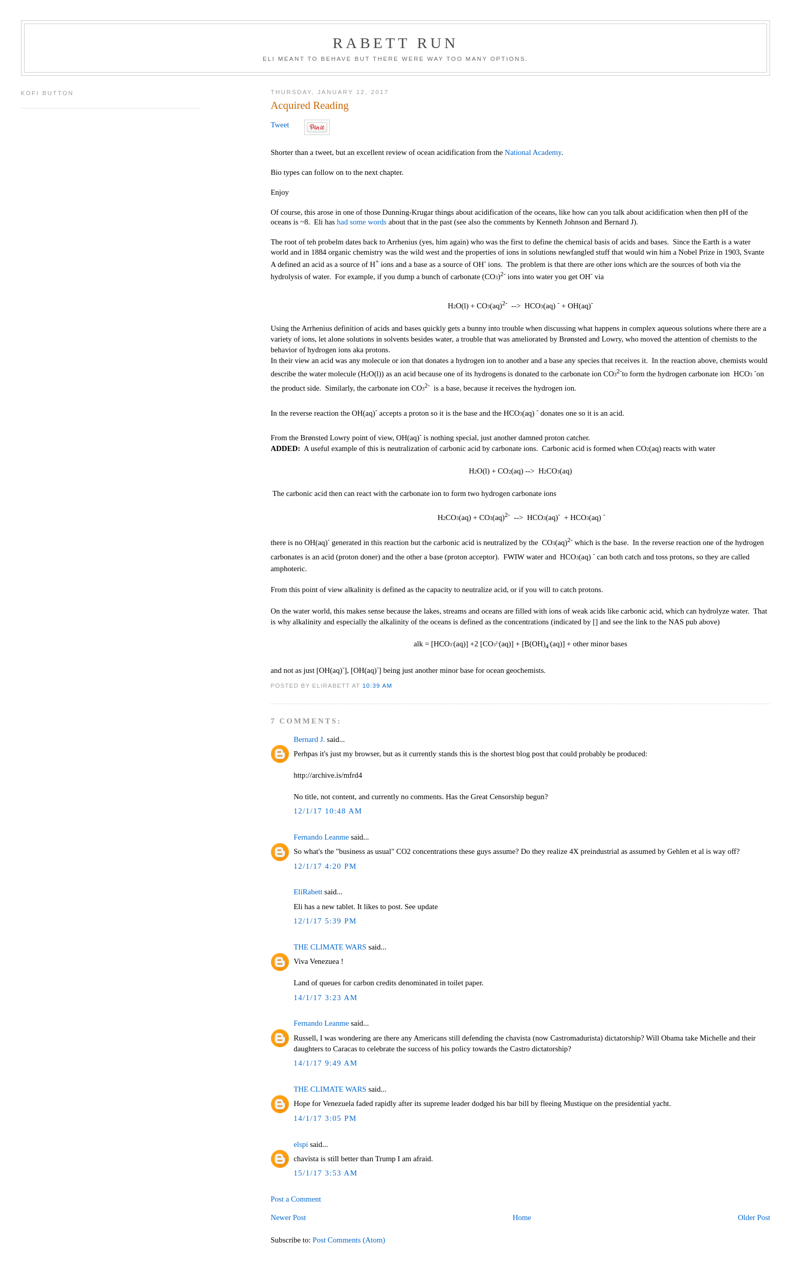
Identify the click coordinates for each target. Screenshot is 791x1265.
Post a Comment (295, 1199)
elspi (300, 1144)
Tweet (279, 125)
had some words (362, 222)
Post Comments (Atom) (348, 1240)
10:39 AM (378, 685)
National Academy (533, 152)
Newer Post (288, 1217)
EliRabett (307, 892)
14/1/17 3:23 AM (325, 997)
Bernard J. (309, 739)
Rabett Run (395, 42)
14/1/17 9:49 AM (325, 1063)
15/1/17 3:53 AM (325, 1173)
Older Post (754, 1217)
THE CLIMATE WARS (329, 947)
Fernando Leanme (321, 837)
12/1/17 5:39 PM (325, 921)
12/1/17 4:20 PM (325, 866)
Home (521, 1217)
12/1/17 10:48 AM (327, 811)
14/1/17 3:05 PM (325, 1118)
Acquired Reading (309, 105)
